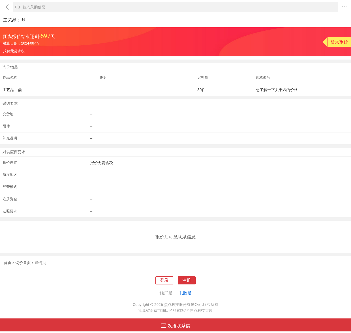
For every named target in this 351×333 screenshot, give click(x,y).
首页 (7, 262)
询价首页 (23, 262)
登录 (164, 280)
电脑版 (185, 293)
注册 (186, 280)
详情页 (40, 262)
